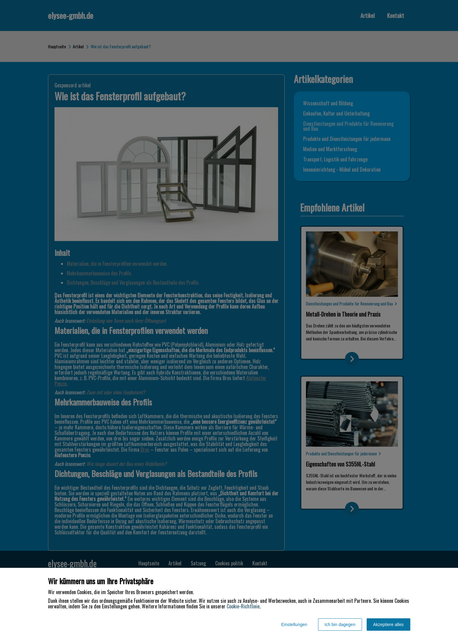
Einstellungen (294, 624)
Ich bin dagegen (340, 624)
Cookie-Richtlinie (243, 606)
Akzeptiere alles (388, 624)
